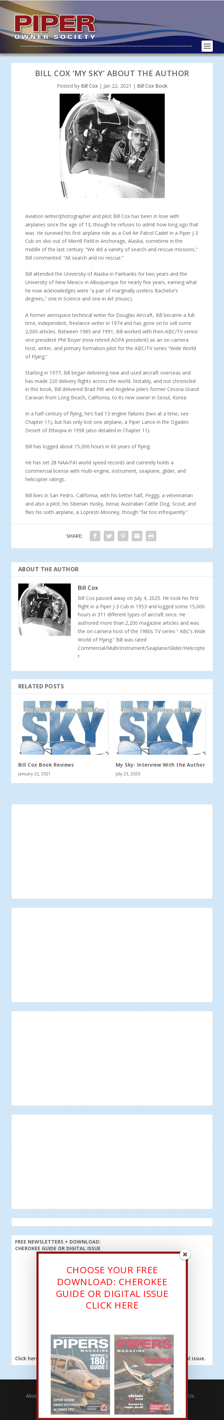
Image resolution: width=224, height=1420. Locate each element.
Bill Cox (89, 85)
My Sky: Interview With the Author (160, 764)
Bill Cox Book (152, 85)
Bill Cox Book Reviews (46, 764)
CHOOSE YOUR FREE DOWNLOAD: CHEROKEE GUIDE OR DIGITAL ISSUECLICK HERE (112, 1289)
